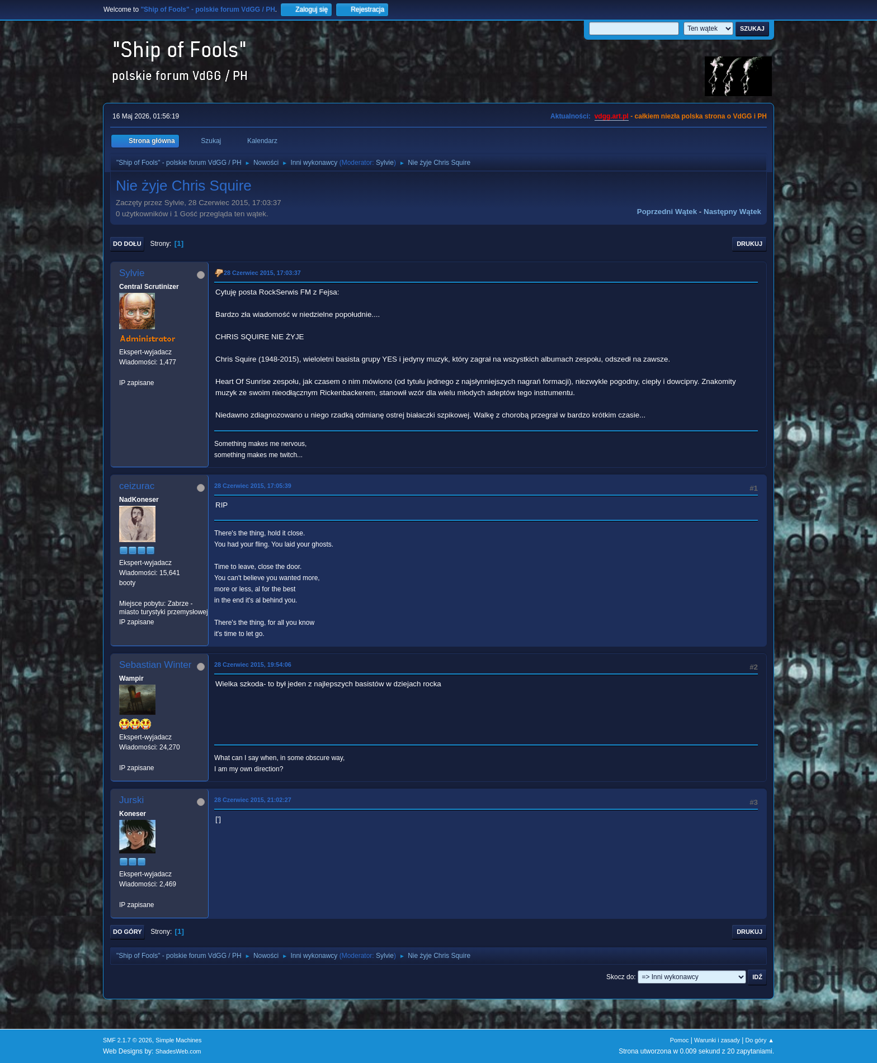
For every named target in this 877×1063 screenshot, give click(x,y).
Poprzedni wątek (667, 211)
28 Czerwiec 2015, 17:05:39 (252, 485)
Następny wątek (732, 211)
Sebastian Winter (155, 664)
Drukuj (749, 243)
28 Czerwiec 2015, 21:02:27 (252, 799)
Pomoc (679, 1040)
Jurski (131, 800)
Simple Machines (178, 1040)
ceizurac (136, 486)
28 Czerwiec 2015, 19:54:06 (252, 664)
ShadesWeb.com (178, 1051)
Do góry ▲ (760, 1040)
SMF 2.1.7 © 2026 (127, 1040)
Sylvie (385, 163)
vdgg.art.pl (612, 116)
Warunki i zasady (717, 1040)
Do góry (127, 931)
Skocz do (620, 977)
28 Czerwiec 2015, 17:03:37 (262, 272)
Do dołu (127, 243)
